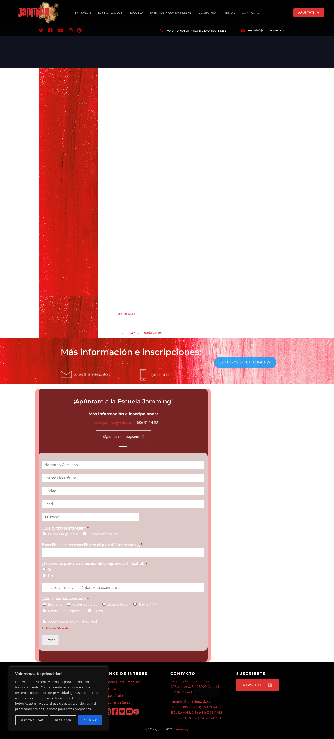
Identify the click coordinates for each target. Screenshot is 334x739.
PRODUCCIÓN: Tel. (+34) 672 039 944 (193, 707)
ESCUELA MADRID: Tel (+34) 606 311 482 (196, 712)
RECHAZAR (63, 720)
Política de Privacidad (56, 628)
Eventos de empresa (65, 610)
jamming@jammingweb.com (191, 701)
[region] (58, 698)
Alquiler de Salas (117, 702)
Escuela (110, 688)
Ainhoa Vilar (131, 332)
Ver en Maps (126, 313)
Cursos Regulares (63, 534)
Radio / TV (147, 604)
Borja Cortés (153, 332)
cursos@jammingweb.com (110, 426)
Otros (98, 610)
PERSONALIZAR (31, 720)
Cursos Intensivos (103, 534)
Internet (55, 604)
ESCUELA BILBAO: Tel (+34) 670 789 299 (195, 718)
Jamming (181, 729)
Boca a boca (118, 604)
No (50, 575)
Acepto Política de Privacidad (72, 621)
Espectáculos (114, 695)
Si (49, 569)
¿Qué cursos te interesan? (65, 528)
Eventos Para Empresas (123, 682)
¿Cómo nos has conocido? (65, 598)
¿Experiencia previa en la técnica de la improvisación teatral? (94, 563)
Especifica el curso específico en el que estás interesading (92, 545)
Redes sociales (84, 604)
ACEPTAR (90, 720)
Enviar (50, 640)
